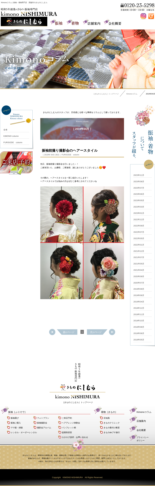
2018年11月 (138, 314)
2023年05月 (138, 200)
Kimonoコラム (131, 94)
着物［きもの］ (109, 412)
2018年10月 (138, 320)
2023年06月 (138, 194)
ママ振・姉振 (17, 427)
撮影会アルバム (44, 427)
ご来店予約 (67, 418)
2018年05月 (138, 340)
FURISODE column (12, 142)
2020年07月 (138, 283)
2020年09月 (138, 276)
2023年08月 (138, 181)
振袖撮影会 (42, 423)
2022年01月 (138, 245)
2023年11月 (138, 175)
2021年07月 (138, 257)
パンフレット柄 (69, 427)
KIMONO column (11, 136)
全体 (5, 130)
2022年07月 (138, 232)
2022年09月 (138, 226)
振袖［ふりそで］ (17, 412)
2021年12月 (138, 251)
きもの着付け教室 (112, 427)
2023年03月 (138, 207)
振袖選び (15, 418)
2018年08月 (138, 327)
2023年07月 (138, 188)
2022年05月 (138, 238)
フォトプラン (43, 418)
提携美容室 (67, 432)
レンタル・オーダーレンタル (24, 432)
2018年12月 (138, 308)
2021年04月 (138, 270)
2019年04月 (138, 302)
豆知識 (107, 418)
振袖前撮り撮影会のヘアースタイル (70, 150)
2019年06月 (138, 295)
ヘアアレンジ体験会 (71, 423)
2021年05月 (138, 264)
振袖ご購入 (16, 423)
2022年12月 (138, 219)
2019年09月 (138, 289)
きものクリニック (112, 423)
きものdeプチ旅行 (112, 432)
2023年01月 (138, 213)
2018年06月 (138, 333)
